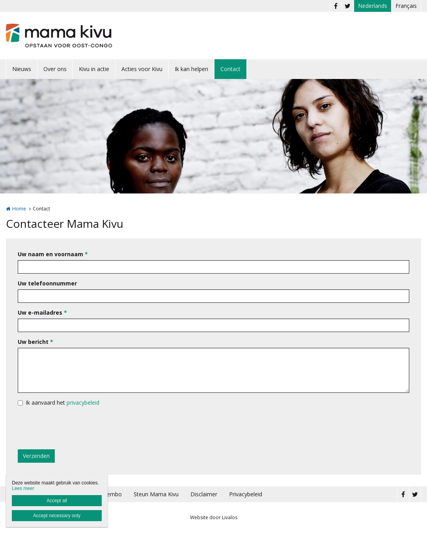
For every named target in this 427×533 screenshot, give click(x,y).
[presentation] (78, 428)
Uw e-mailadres (42, 312)
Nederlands (372, 5)
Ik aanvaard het (62, 402)
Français (406, 5)
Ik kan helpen (191, 69)
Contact (230, 69)
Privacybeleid (245, 494)
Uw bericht (35, 341)
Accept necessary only (56, 515)
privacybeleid (83, 402)
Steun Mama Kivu (156, 494)
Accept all (57, 500)
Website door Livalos (213, 517)
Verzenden (36, 456)
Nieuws (21, 69)
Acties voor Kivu (141, 69)
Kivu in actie (94, 69)
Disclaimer (203, 494)
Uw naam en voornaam (53, 254)
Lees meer (23, 488)
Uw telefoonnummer (47, 283)
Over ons (55, 69)
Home (19, 208)
